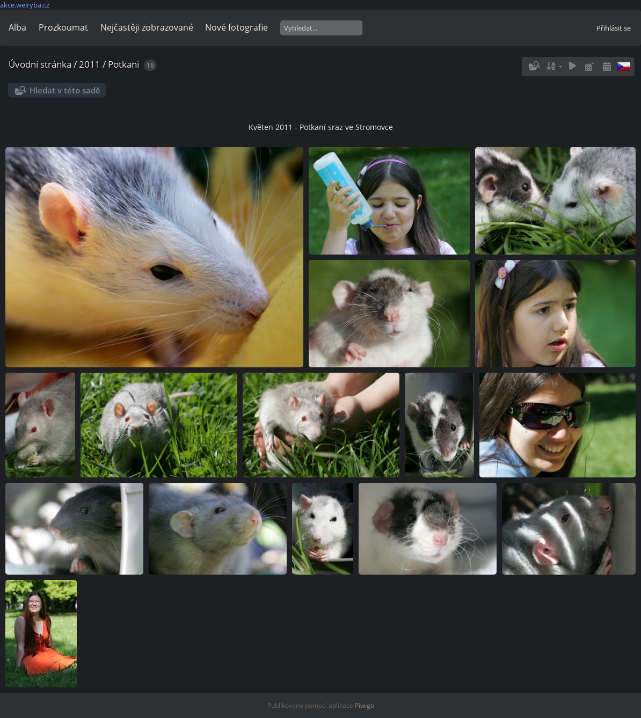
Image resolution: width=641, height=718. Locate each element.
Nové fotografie (236, 27)
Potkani (123, 64)
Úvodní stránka (40, 64)
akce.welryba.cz (24, 5)
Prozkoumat (63, 27)
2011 (89, 64)
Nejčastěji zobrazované (146, 27)
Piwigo (364, 705)
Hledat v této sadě (65, 90)
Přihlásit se (613, 28)
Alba (17, 27)
